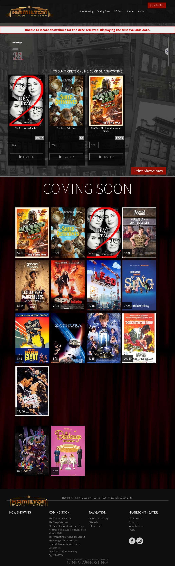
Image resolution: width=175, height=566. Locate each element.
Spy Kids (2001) (56, 555)
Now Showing (86, 11)
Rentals (130, 11)
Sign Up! (156, 5)
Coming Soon (103, 11)
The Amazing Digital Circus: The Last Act (67, 536)
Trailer (26, 156)
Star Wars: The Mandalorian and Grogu (66, 525)
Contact (142, 11)
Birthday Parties (96, 525)
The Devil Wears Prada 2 (60, 518)
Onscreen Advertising (98, 518)
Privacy (132, 529)
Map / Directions (136, 525)
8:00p (14, 145)
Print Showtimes (148, 170)
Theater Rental (135, 518)
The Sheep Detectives (58, 522)
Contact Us (133, 522)
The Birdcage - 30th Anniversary (63, 540)
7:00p (54, 145)
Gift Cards (118, 11)
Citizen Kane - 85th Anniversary (63, 551)
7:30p (94, 145)
